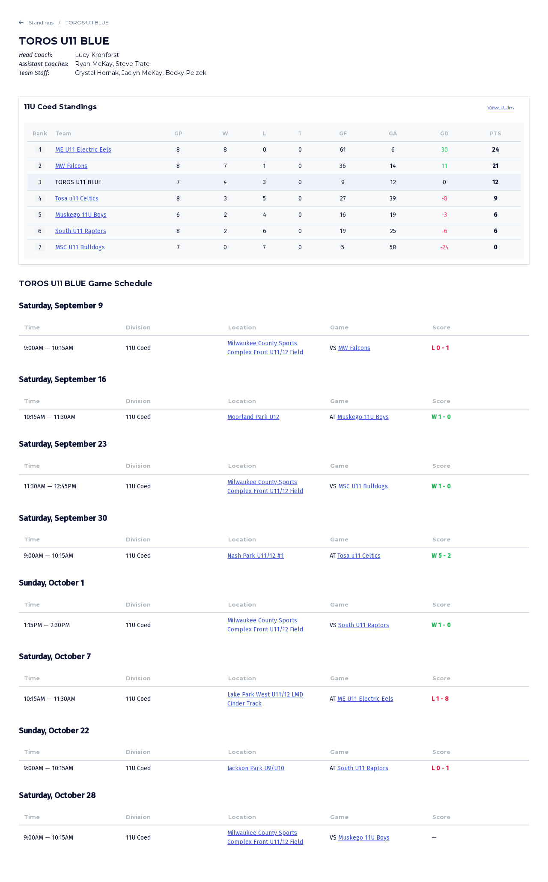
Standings (36, 23)
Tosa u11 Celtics (76, 198)
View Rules (500, 107)
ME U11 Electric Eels (83, 149)
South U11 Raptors (80, 231)
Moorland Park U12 (253, 417)
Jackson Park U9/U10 (255, 768)
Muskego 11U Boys (81, 214)
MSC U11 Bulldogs (80, 247)
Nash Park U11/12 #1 (255, 555)
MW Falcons (71, 166)
